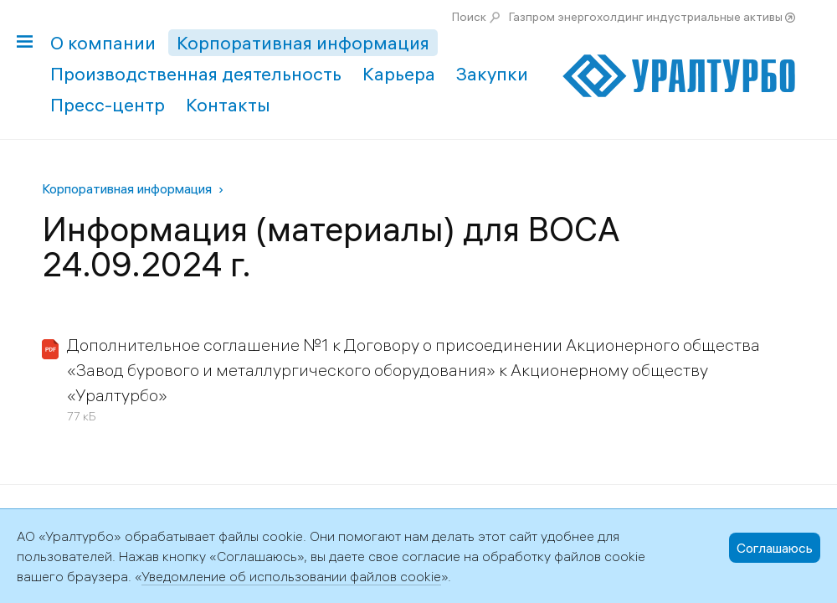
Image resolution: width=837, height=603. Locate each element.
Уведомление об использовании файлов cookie (291, 576)
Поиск (469, 16)
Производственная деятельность (195, 73)
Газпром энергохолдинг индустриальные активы (646, 16)
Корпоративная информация (303, 42)
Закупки (492, 73)
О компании (103, 42)
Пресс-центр (107, 104)
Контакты (228, 104)
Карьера (398, 73)
